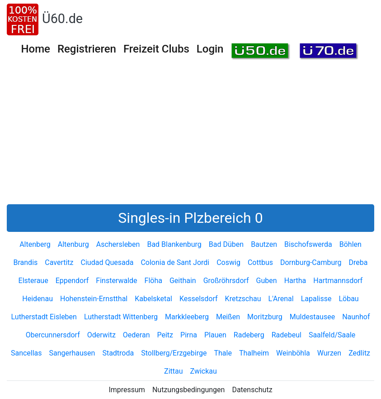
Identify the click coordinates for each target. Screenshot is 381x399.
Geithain (182, 280)
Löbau (348, 298)
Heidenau (37, 298)
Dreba (358, 262)
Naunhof (356, 316)
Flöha (153, 280)
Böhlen (350, 244)
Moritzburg (264, 316)
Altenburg (73, 244)
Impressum (126, 389)
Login (210, 49)
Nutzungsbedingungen (188, 389)
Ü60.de (62, 18)
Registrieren (86, 49)
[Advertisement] (190, 136)
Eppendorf (72, 280)
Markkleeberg (187, 316)
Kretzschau (243, 298)
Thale (222, 353)
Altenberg (35, 244)
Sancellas (26, 353)
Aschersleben (118, 244)
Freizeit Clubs (156, 49)
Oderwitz (101, 335)
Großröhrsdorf (226, 280)
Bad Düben (226, 244)
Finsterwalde (116, 280)
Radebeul (286, 335)
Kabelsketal (153, 298)
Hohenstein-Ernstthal (93, 298)
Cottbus (260, 262)
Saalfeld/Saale (332, 335)
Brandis (25, 262)
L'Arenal (281, 298)
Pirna (188, 335)
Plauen (215, 335)
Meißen (228, 316)
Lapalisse (316, 298)
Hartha (295, 280)
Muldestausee (312, 316)
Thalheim (254, 353)
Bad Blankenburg (174, 244)
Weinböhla (293, 353)
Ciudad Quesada (107, 262)
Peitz (165, 335)
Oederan (136, 335)
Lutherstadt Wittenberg (121, 316)
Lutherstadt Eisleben (44, 316)
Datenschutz (252, 389)
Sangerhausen (72, 353)
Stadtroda (118, 353)
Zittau (173, 371)
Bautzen (264, 244)
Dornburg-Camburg (311, 262)
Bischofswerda (308, 244)
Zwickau (203, 371)
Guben (266, 280)
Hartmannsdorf (337, 280)
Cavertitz (59, 262)
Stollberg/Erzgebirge (174, 353)
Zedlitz (359, 353)
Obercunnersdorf (53, 335)
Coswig (228, 262)
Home (35, 49)
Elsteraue (33, 280)
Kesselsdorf (198, 298)
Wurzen (329, 353)
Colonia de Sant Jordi (175, 262)
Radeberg (249, 335)
